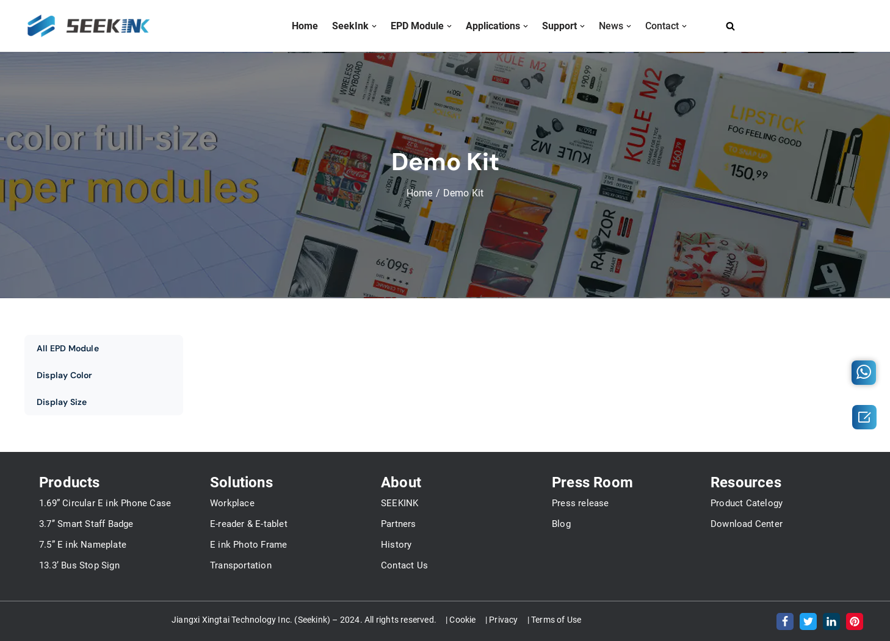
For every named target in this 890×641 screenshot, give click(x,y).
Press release (580, 503)
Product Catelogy (747, 503)
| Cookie (461, 620)
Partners (398, 523)
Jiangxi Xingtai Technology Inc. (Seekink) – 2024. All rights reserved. (304, 620)
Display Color (65, 375)
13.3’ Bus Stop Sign (79, 565)
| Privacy (501, 620)
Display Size (62, 401)
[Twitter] (808, 621)
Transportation (241, 565)
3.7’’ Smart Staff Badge (86, 523)
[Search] (730, 25)
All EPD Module (68, 348)
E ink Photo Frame (248, 544)
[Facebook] (785, 621)
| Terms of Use (554, 620)
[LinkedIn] (831, 621)
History (396, 544)
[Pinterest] (854, 621)
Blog (561, 523)
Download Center (747, 523)
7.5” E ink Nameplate (82, 544)
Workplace (232, 503)
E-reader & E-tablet (249, 523)
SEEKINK (399, 503)
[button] (374, 26)
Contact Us (404, 565)
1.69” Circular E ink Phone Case (105, 503)
